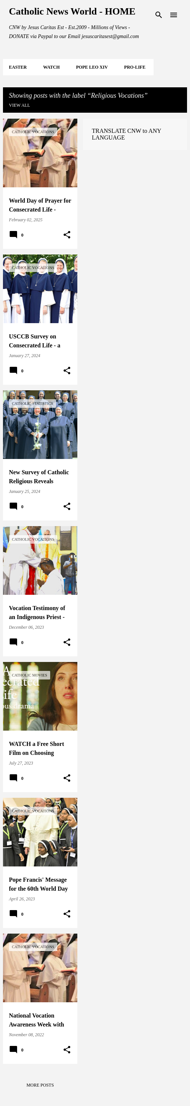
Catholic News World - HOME (72, 11)
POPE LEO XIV (91, 67)
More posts (40, 1085)
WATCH (51, 67)
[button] (66, 235)
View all (19, 105)
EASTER (18, 67)
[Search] (158, 15)
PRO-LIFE (134, 67)
